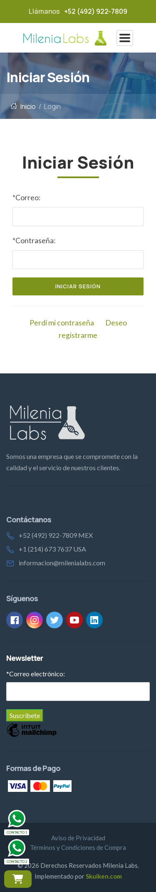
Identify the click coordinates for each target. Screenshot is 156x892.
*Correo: (26, 197)
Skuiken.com (104, 876)
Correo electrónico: (35, 674)
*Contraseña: (33, 240)
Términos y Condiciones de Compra (78, 847)
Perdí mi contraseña (62, 322)
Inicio (23, 106)
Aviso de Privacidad (78, 838)
